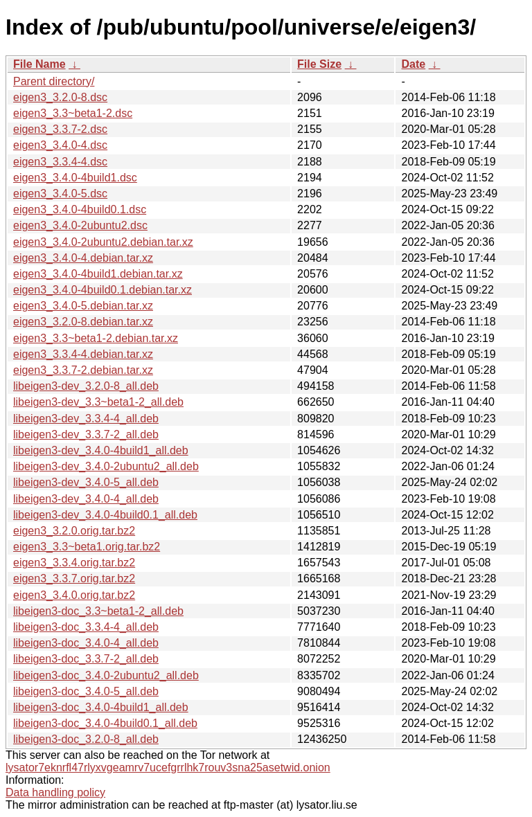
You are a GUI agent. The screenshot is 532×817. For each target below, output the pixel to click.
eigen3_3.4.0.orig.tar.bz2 (74, 595)
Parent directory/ (53, 81)
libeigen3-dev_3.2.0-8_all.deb (86, 386)
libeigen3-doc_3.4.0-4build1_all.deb (100, 707)
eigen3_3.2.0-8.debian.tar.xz (83, 321)
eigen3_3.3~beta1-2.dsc (72, 113)
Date (413, 64)
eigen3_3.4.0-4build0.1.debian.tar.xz (102, 290)
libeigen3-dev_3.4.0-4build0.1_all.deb (105, 515)
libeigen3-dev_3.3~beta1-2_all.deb (98, 402)
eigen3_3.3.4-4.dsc (60, 162)
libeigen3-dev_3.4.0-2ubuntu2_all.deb (106, 466)
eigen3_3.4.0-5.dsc (60, 193)
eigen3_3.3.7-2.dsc (60, 129)
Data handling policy (55, 792)
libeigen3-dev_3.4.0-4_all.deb (86, 499)
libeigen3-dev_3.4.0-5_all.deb (86, 482)
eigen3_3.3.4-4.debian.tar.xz (83, 354)
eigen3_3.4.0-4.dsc (60, 145)
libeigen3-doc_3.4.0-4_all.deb (86, 643)
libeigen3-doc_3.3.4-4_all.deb (86, 627)
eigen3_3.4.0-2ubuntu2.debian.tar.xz (103, 242)
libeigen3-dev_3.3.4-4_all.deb (86, 418)
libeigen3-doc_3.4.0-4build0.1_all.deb (105, 723)
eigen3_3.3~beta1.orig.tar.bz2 (86, 547)
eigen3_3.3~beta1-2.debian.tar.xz (95, 338)
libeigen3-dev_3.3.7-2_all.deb (86, 434)
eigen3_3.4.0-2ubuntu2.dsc (80, 225)
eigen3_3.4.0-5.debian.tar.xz (83, 306)
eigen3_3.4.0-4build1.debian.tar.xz (98, 274)
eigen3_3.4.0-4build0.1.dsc (79, 209)
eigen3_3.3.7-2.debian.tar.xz (83, 370)
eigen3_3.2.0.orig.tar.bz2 (74, 531)
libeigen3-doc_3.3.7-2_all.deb (86, 659)
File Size (319, 64)
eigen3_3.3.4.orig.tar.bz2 (74, 562)
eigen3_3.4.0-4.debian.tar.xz (83, 258)
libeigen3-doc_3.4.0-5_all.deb (86, 691)
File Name (39, 64)
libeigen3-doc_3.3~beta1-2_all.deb (98, 611)
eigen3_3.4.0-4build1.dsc (75, 177)
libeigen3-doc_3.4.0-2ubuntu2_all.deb (106, 675)
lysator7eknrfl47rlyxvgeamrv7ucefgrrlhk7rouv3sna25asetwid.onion (168, 767)
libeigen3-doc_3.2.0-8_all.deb (86, 739)
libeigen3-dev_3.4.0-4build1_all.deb (100, 450)
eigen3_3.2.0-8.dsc (60, 97)
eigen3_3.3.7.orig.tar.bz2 (74, 578)
